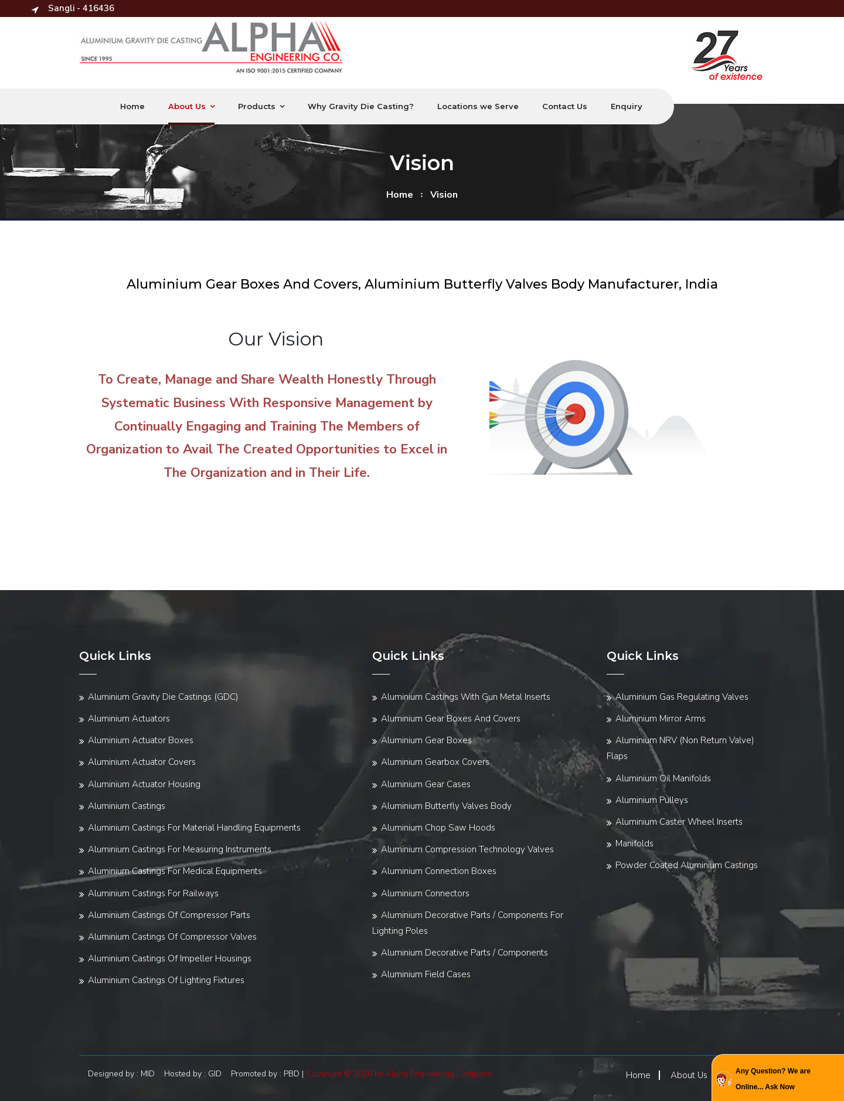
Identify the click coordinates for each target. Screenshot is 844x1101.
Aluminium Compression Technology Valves (467, 849)
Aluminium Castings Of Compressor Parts (169, 915)
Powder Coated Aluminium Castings (686, 865)
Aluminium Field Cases (426, 974)
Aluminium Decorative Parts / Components (464, 952)
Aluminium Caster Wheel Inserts (679, 822)
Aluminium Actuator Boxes (140, 740)
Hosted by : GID (196, 1073)
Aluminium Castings (126, 806)
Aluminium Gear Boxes (426, 740)
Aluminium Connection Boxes (438, 871)
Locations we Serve (478, 106)
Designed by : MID (125, 1073)
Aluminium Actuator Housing (144, 784)
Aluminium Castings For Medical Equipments (175, 871)
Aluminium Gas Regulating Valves (681, 697)
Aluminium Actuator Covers (142, 762)
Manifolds (634, 843)
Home (132, 106)
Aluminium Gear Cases (426, 784)
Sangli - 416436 (73, 8)
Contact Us (564, 106)
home (399, 194)
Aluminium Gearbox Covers (435, 762)
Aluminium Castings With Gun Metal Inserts (465, 697)
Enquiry (626, 106)
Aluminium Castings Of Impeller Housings (169, 958)
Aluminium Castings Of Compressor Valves (172, 937)
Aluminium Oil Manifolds (663, 778)
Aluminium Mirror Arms (660, 718)
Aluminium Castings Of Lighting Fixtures (166, 980)
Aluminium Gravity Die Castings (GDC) (163, 697)
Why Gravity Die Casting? (361, 106)
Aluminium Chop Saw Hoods (438, 828)
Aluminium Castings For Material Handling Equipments (194, 828)
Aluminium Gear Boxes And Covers (450, 718)
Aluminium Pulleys (651, 800)
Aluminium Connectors (425, 893)
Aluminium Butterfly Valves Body (446, 806)
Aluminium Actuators (129, 718)
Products (256, 106)
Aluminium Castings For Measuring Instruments (179, 849)
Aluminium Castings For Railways (153, 893)
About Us (187, 106)
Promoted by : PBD (265, 1073)
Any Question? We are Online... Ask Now (773, 1079)
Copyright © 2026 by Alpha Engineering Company (399, 1073)
